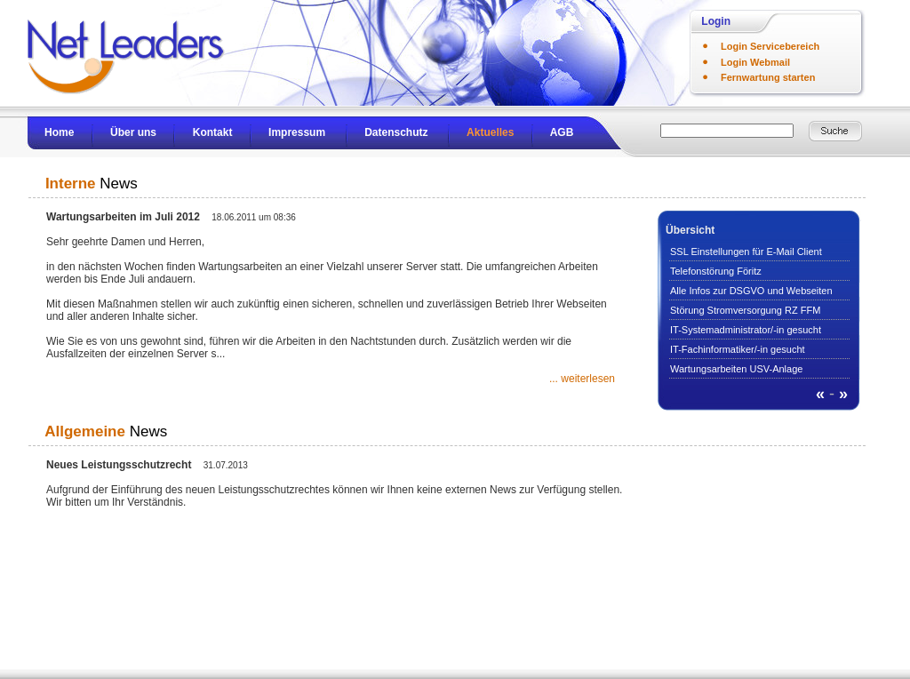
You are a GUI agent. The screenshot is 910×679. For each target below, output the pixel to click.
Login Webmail (755, 62)
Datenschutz (395, 132)
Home (59, 132)
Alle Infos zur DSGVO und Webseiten (751, 290)
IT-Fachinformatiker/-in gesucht (737, 349)
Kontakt (213, 132)
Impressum (296, 132)
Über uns (133, 132)
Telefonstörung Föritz (716, 271)
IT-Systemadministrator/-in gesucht (745, 329)
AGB (562, 132)
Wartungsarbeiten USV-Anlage (736, 368)
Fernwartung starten (768, 77)
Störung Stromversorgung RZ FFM (745, 310)
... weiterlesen (582, 378)
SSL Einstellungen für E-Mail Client (746, 251)
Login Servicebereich (770, 46)
